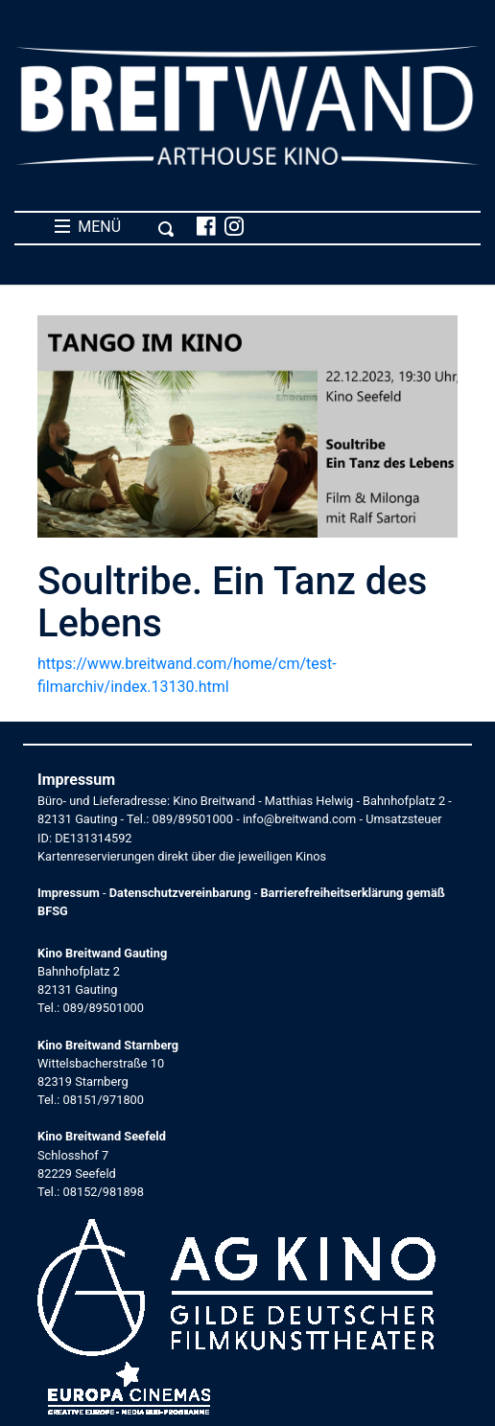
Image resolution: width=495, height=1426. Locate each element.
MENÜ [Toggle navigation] (115, 227)
